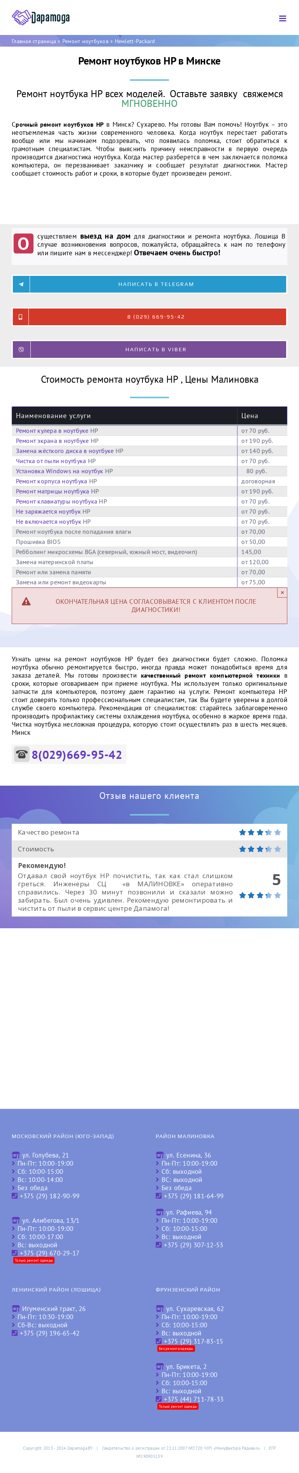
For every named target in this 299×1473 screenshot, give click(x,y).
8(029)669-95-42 (77, 754)
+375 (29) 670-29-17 (50, 1253)
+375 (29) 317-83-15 (193, 1341)
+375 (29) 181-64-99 (194, 1196)
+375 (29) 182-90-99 (50, 1196)
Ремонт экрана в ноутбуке (52, 441)
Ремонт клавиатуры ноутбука (57, 501)
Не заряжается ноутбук (48, 511)
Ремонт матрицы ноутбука (53, 491)
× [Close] (282, 592)
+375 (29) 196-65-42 (50, 1333)
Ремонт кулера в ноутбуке (52, 430)
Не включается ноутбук (48, 521)
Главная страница (34, 41)
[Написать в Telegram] (149, 284)
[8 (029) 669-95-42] (149, 316)
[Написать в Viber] (149, 349)
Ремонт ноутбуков (85, 41)
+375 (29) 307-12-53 (193, 1245)
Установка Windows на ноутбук (60, 471)
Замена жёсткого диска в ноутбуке (65, 451)
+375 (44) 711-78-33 (194, 1399)
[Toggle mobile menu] (283, 18)
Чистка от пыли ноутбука (51, 461)
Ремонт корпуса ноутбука (52, 481)
